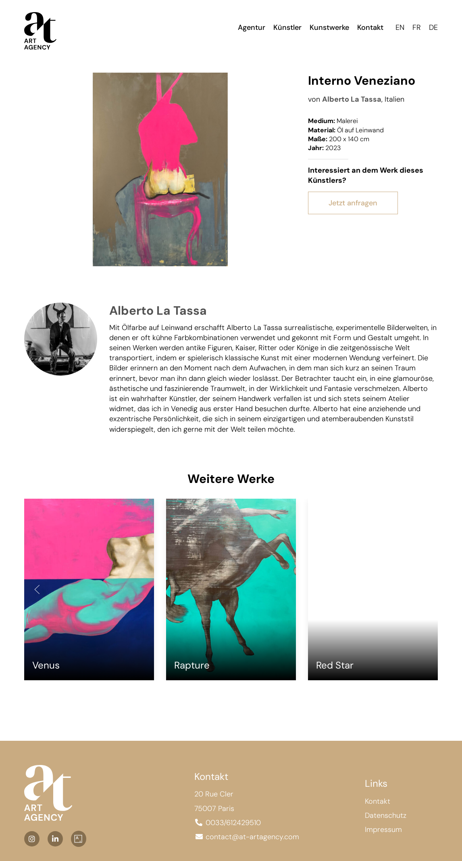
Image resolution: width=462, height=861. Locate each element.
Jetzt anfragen (353, 203)
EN (399, 27)
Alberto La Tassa (351, 99)
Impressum (383, 829)
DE (433, 27)
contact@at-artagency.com (252, 836)
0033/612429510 (233, 822)
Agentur (251, 27)
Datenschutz (385, 815)
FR (416, 27)
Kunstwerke (329, 27)
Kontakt (370, 27)
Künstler (287, 27)
